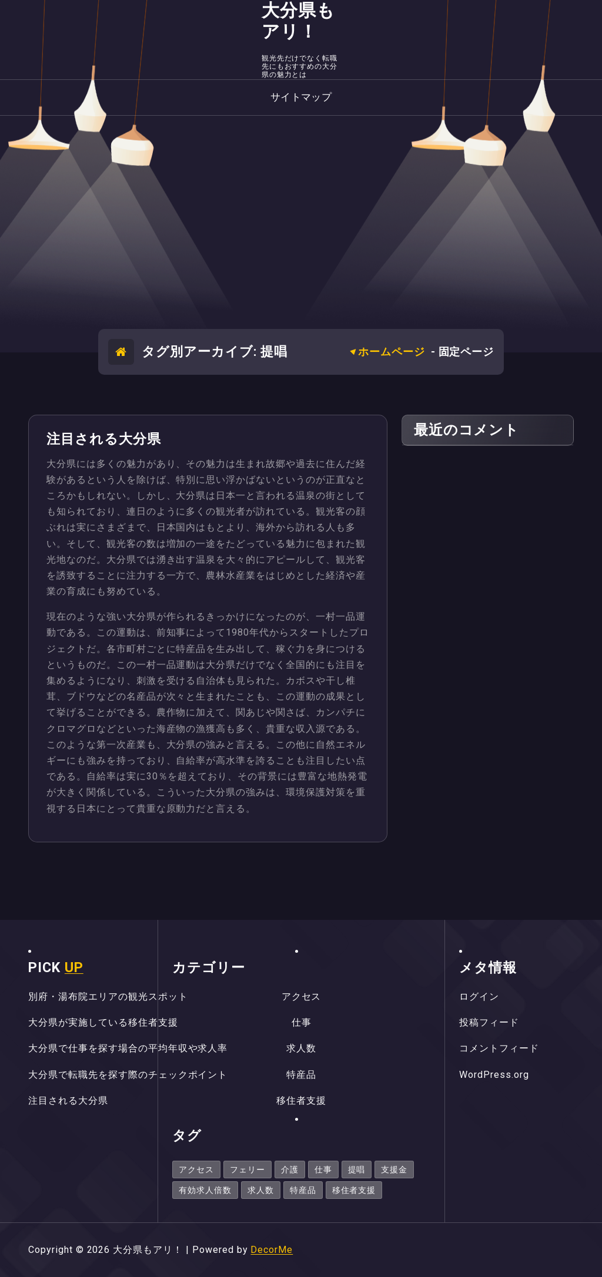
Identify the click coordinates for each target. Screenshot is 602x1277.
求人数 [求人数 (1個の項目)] (261, 1190)
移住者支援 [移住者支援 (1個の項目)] (354, 1190)
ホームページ (391, 351)
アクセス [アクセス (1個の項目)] (196, 1169)
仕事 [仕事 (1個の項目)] (323, 1169)
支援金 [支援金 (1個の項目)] (394, 1169)
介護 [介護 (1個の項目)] (290, 1169)
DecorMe (271, 1249)
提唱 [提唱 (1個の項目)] (357, 1169)
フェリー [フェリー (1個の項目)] (247, 1169)
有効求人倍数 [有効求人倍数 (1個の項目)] (205, 1190)
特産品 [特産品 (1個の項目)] (303, 1190)
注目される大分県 (103, 439)
